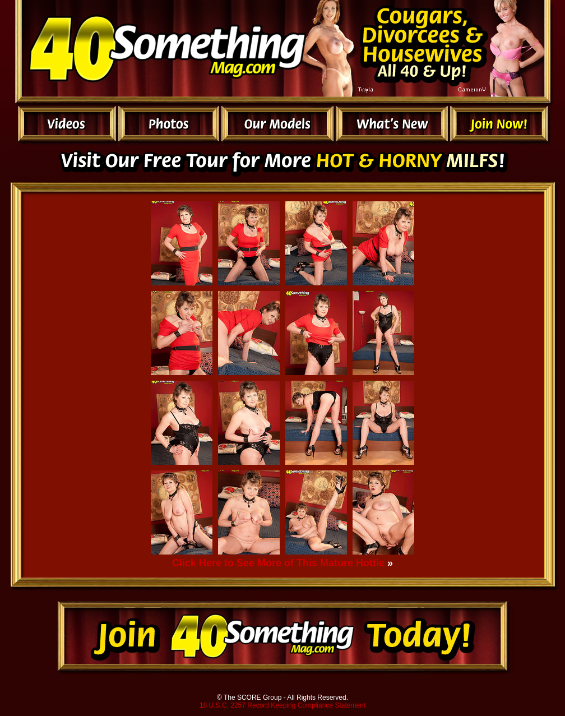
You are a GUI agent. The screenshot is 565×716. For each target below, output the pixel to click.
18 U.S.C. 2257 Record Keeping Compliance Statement (282, 705)
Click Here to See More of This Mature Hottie (278, 563)
